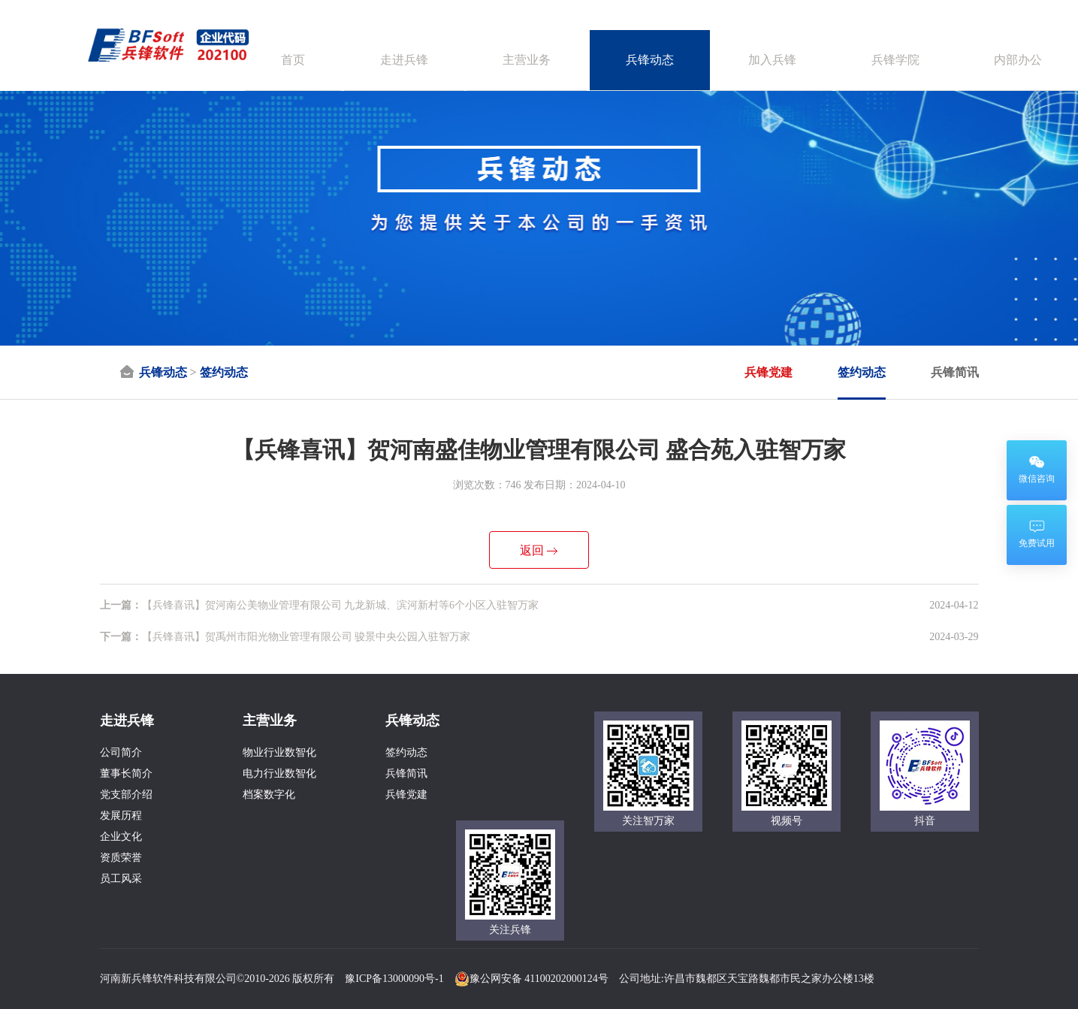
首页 (293, 59)
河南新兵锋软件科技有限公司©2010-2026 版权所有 (217, 978)
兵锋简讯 (955, 372)
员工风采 (121, 878)
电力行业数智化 (279, 773)
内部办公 (1018, 59)
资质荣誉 (121, 857)
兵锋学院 (895, 59)
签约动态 (224, 372)
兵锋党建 (768, 372)
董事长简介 (126, 773)
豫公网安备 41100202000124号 (531, 978)
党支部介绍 (126, 794)
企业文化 (121, 836)
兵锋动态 (650, 59)
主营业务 (527, 59)
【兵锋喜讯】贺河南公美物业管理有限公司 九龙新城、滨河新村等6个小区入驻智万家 (319, 605)
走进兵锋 (404, 59)
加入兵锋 (772, 59)
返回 (532, 550)
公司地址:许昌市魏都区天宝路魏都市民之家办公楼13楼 (746, 978)
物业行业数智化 (279, 752)
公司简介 (121, 752)
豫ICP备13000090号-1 (394, 978)
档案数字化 (269, 794)
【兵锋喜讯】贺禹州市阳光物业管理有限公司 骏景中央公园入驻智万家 (285, 636)
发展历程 (121, 815)
